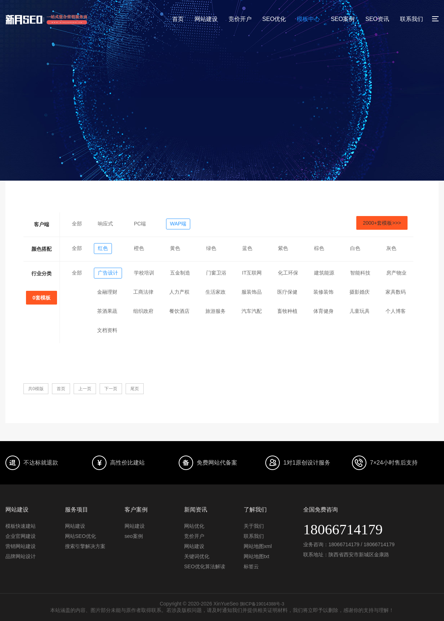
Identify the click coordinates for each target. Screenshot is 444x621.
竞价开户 (240, 19)
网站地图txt (256, 556)
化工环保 (288, 273)
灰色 (391, 248)
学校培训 (144, 273)
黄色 (175, 248)
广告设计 (108, 273)
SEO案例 (342, 19)
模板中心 (308, 19)
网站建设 (206, 19)
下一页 (110, 388)
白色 (355, 248)
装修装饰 (323, 292)
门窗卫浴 (216, 273)
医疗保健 (287, 292)
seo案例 (134, 536)
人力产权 (179, 292)
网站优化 (194, 526)
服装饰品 (251, 292)
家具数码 (396, 292)
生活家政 (215, 292)
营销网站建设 (20, 546)
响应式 (105, 224)
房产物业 (396, 273)
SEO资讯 (377, 19)
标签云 (251, 566)
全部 (77, 224)
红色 (103, 248)
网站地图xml (258, 546)
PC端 (140, 224)
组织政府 (143, 311)
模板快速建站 (20, 526)
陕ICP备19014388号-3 (262, 604)
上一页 (84, 388)
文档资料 (107, 330)
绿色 (211, 248)
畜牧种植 (287, 311)
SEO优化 (274, 19)
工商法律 (143, 292)
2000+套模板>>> (382, 223)
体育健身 (323, 311)
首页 (178, 19)
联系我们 (411, 19)
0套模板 (41, 298)
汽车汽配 (251, 311)
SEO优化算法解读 (204, 566)
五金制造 (180, 273)
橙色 (139, 248)
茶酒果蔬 (107, 311)
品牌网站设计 (20, 556)
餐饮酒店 (179, 311)
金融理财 (107, 292)
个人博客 (396, 311)
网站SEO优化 (80, 536)
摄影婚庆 (359, 292)
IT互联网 (252, 273)
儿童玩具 (359, 311)
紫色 (283, 248)
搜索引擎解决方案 (85, 546)
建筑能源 (324, 273)
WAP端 (178, 224)
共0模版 (36, 388)
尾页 (134, 388)
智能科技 (360, 273)
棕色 (319, 248)
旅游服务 (215, 311)
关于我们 (254, 526)
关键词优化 (196, 556)
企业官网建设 (20, 536)
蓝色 (247, 248)
